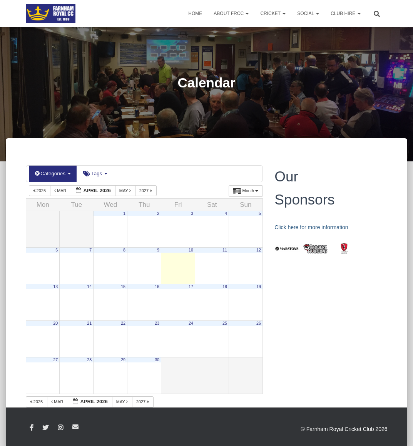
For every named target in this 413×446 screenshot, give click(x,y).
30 (157, 359)
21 (89, 323)
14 (89, 286)
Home (195, 13)
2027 (146, 190)
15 (123, 286)
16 (157, 286)
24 (191, 323)
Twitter (45, 427)
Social (308, 13)
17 (191, 286)
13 (55, 286)
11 (224, 250)
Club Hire (345, 13)
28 (89, 359)
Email (75, 426)
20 (55, 323)
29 (123, 359)
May (125, 190)
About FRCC (231, 13)
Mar (61, 190)
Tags (94, 173)
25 (224, 323)
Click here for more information (311, 227)
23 (157, 323)
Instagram (60, 427)
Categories (52, 173)
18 (224, 286)
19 (258, 286)
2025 (40, 190)
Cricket (273, 13)
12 (258, 250)
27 (55, 359)
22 (123, 323)
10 (191, 250)
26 (258, 323)
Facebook (31, 427)
